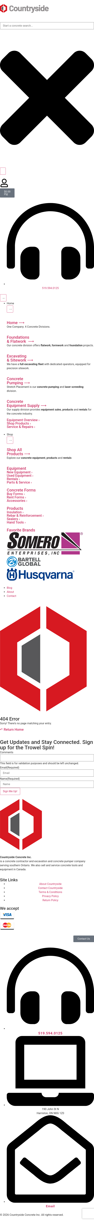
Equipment (16, 468)
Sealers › (13, 519)
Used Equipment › (20, 476)
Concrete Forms (21, 490)
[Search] (3, 171)
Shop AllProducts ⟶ (18, 451)
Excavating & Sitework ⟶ (20, 358)
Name (10, 778)
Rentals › (13, 479)
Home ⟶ (15, 322)
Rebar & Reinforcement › (25, 516)
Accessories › (17, 501)
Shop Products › (19, 423)
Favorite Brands (21, 530)
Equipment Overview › (23, 420)
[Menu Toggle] (3, 297)
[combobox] (47, 25)
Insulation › (15, 512)
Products (15, 508)
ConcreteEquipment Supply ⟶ (26, 403)
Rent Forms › (16, 497)
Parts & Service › (19, 482)
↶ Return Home (12, 729)
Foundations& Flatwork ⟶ (20, 339)
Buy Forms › (16, 494)
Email (9, 767)
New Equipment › (19, 472)
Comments (6, 752)
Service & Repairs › (21, 427)
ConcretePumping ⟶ (18, 380)
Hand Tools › (16, 522)
